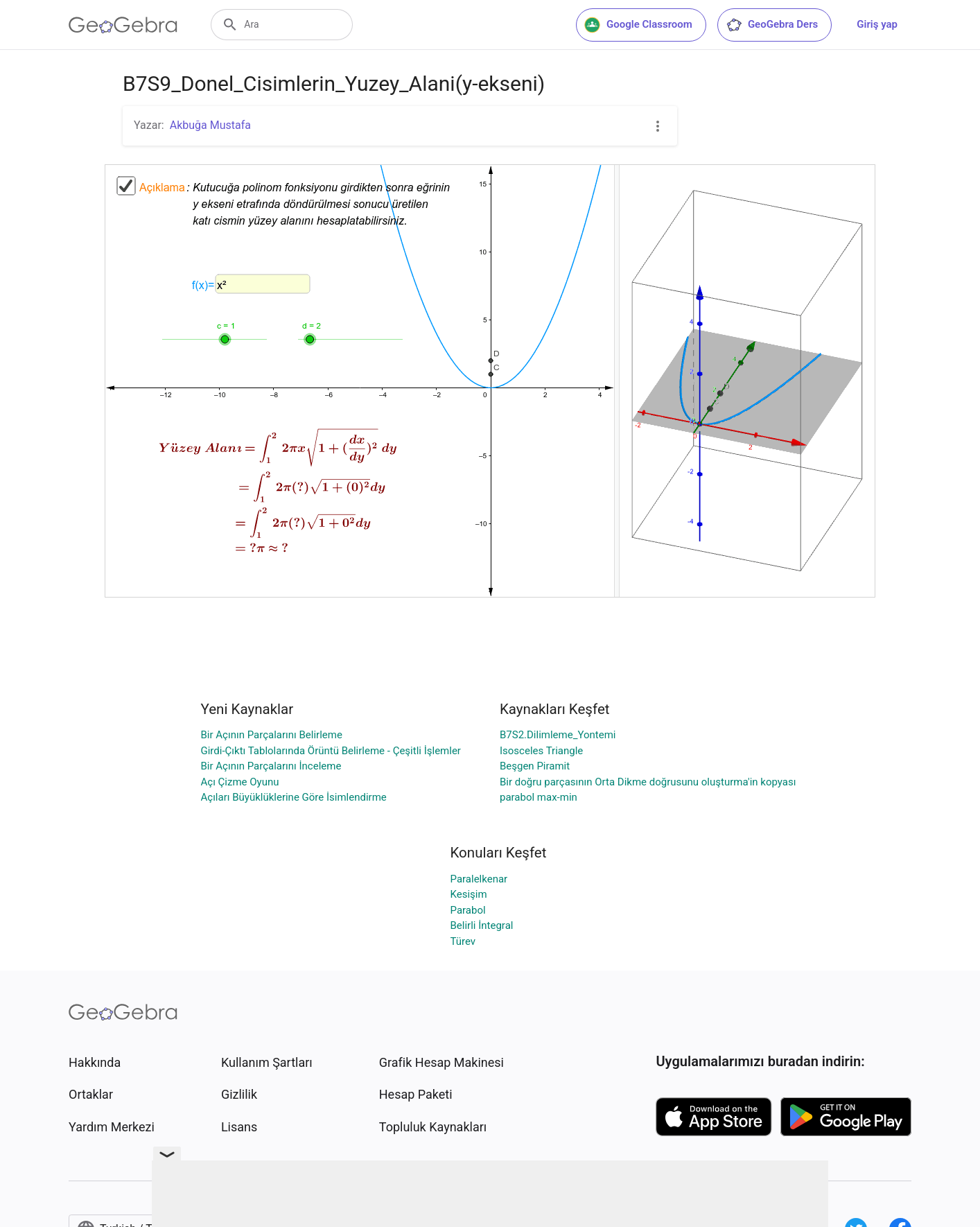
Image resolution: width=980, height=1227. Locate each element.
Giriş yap (877, 24)
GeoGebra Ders (772, 25)
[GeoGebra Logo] (123, 25)
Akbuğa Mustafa (210, 125)
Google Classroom (638, 25)
